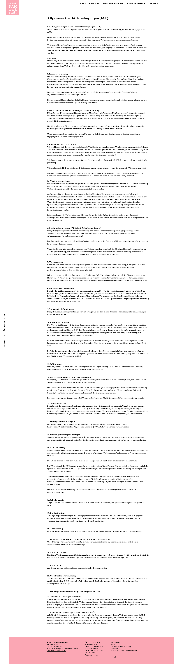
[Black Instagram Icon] (115, 657)
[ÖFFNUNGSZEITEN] (4, 322)
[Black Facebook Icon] (112, 657)
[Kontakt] (4, 342)
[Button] (12, 7)
